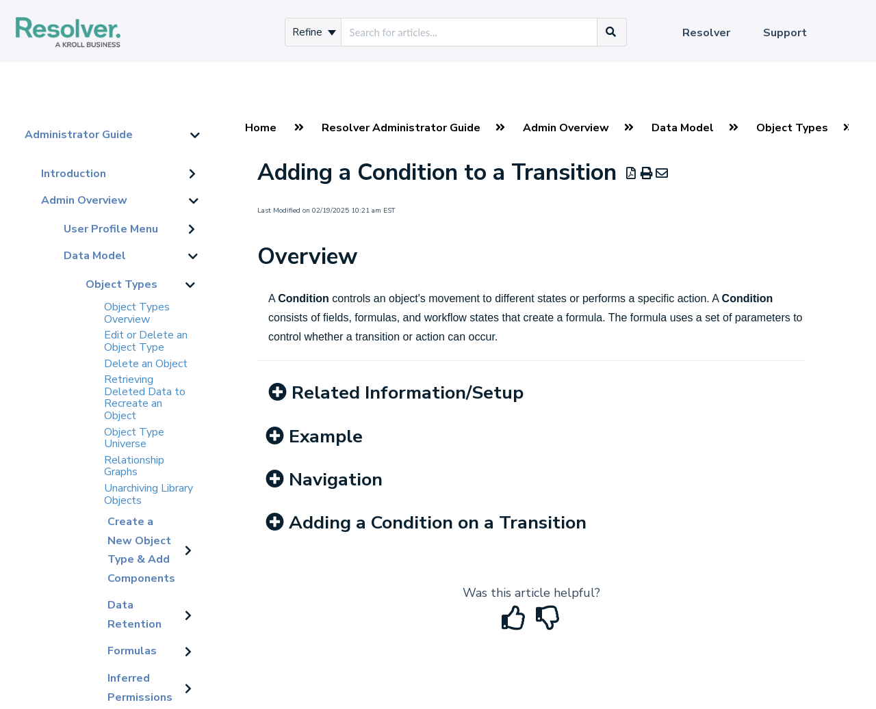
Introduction (73, 173)
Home (260, 127)
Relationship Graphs (134, 466)
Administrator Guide (79, 134)
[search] (469, 32)
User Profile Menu (111, 229)
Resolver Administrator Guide (401, 127)
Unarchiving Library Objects (148, 494)
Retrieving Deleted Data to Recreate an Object (144, 397)
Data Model (95, 255)
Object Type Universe (134, 438)
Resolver (706, 32)
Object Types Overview (137, 313)
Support (785, 32)
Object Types (121, 284)
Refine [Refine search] (314, 32)
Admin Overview (84, 200)
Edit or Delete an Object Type (146, 341)
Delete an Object (146, 363)
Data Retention (134, 615)
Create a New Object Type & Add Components (141, 550)
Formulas (132, 650)
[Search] (611, 32)
